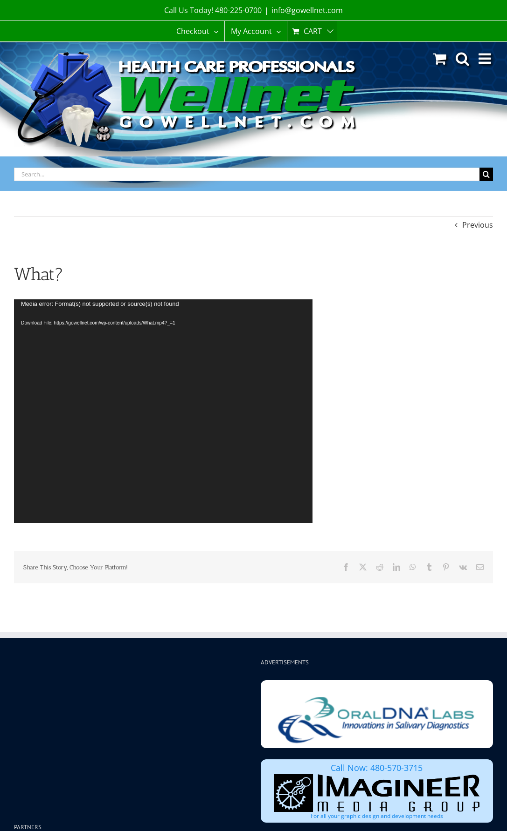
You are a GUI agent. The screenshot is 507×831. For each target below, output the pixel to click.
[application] (163, 411)
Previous (477, 225)
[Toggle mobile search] (462, 58)
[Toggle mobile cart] (439, 58)
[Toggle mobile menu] (486, 58)
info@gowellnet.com (307, 10)
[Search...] (246, 174)
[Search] (486, 174)
